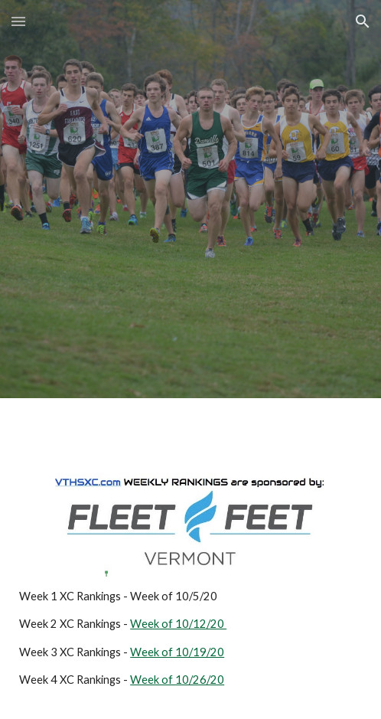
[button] (18, 21)
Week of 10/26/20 (177, 679)
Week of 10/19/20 (177, 652)
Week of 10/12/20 (178, 623)
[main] (190, 639)
